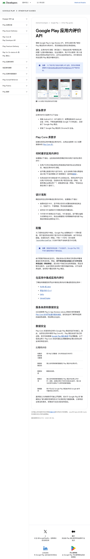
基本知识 (25, 3)
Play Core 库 (48, 144)
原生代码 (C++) (46, 291)
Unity (42, 294)
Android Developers (42, 23)
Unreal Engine (45, 298)
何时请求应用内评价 (55, 68)
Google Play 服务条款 (60, 336)
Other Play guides (27, 11)
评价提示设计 (67, 68)
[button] (12, 19)
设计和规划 (40, 3)
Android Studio (80, 3)
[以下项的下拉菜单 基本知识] (31, 2)
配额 (74, 174)
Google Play (9, 11)
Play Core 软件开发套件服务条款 (48, 315)
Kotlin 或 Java (45, 287)
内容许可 (52, 412)
